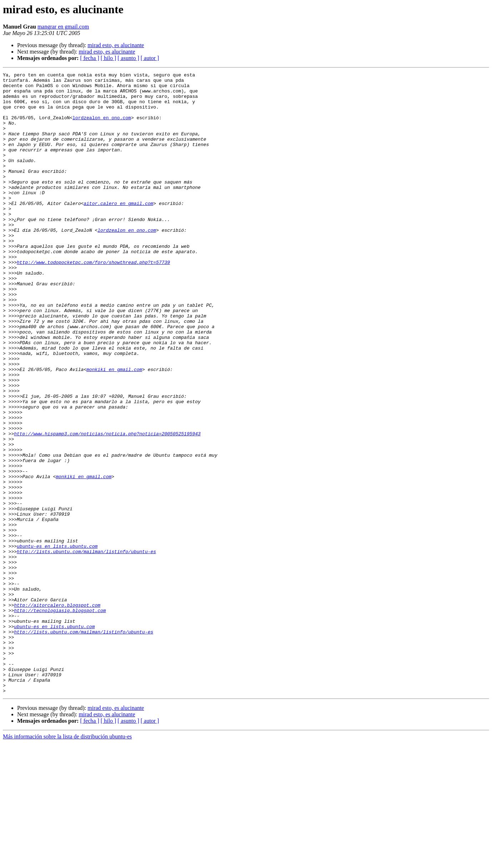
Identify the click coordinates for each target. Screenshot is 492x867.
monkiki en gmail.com (114, 429)
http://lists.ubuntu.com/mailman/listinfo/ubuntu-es (86, 648)
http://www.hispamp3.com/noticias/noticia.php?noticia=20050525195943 (107, 506)
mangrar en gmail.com (63, 27)
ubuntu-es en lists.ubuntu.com (57, 641)
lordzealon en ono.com (101, 127)
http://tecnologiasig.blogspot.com (60, 718)
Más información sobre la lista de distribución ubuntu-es (67, 861)
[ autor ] (150, 58)
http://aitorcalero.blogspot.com (57, 712)
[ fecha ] (89, 58)
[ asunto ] (128, 58)
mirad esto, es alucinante (115, 45)
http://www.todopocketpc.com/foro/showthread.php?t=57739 (93, 300)
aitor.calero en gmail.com (118, 230)
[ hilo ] (108, 58)
